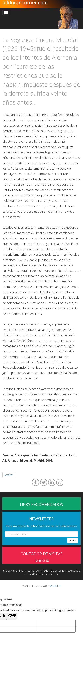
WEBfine (55, 586)
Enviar (72, 540)
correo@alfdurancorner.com (42, 574)
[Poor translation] (12, 616)
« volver (9, 474)
